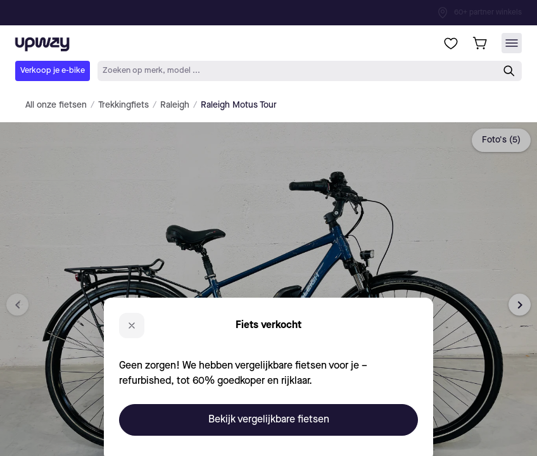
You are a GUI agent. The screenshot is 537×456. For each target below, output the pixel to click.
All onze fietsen (56, 105)
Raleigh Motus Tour (239, 105)
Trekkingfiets (123, 105)
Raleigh (174, 105)
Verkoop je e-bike (52, 70)
